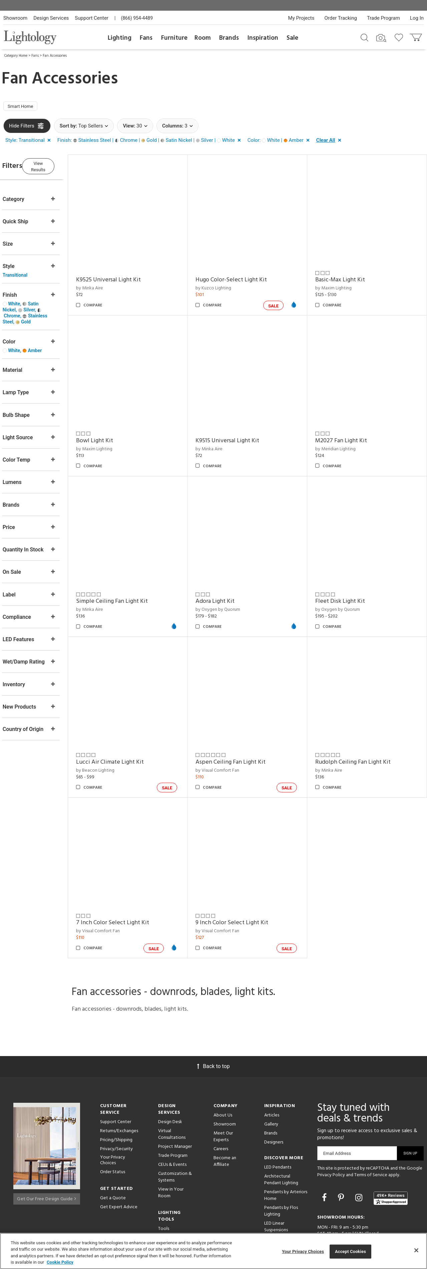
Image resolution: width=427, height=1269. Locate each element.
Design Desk (170, 1092)
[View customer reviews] (390, 1168)
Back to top (213, 1036)
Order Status (112, 1142)
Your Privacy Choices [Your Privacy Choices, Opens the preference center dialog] (303, 1251)
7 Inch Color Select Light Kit (131, 893)
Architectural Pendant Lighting (281, 1150)
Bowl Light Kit (113, 430)
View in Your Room (170, 1163)
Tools (163, 1199)
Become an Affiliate (225, 1131)
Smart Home (23, 107)
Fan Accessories (55, 56)
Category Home (15, 56)
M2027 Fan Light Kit (347, 430)
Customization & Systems (175, 1147)
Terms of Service (370, 1145)
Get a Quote (113, 1168)
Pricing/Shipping (116, 1110)
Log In (417, 18)
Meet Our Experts (223, 1106)
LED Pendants (277, 1137)
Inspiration (263, 38)
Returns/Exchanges (119, 1101)
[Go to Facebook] (325, 1168)
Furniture (174, 38)
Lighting (119, 38)
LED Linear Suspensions (276, 1197)
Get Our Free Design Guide (46, 1167)
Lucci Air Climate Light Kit (129, 738)
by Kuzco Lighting (226, 284)
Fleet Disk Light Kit (346, 584)
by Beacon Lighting (114, 747)
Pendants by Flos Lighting (281, 1181)
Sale (292, 38)
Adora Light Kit (228, 584)
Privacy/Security (116, 1119)
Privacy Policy (331, 1145)
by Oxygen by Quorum (230, 592)
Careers (221, 1119)
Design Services (51, 18)
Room (202, 38)
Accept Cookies (350, 1251)
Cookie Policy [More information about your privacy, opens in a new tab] (60, 1262)
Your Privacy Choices (112, 1130)
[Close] (416, 1250)
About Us (223, 1085)
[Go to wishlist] (400, 37)
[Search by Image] (381, 38)
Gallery (271, 1094)
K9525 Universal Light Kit (127, 275)
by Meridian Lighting (342, 438)
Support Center (91, 18)
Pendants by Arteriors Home (285, 1165)
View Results (58, 166)
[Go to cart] (416, 35)
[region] (213, 1251)
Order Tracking (341, 18)
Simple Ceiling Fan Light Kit (131, 584)
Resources (168, 1208)
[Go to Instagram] (360, 1168)
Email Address (337, 1123)
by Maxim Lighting (340, 284)
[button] (29, 142)
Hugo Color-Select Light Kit (244, 275)
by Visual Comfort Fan (230, 747)
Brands (229, 38)
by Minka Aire (108, 284)
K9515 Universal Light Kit (240, 430)
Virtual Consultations (171, 1104)
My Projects (301, 18)
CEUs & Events (172, 1134)
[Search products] (364, 37)
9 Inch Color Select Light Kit (244, 893)
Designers (273, 1112)
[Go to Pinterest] (342, 1168)
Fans (146, 38)
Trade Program (383, 18)
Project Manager (175, 1116)
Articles (271, 1085)
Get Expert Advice (118, 1177)
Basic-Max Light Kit (346, 275)
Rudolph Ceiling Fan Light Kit (359, 738)
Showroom (15, 18)
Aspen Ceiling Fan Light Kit (243, 738)
